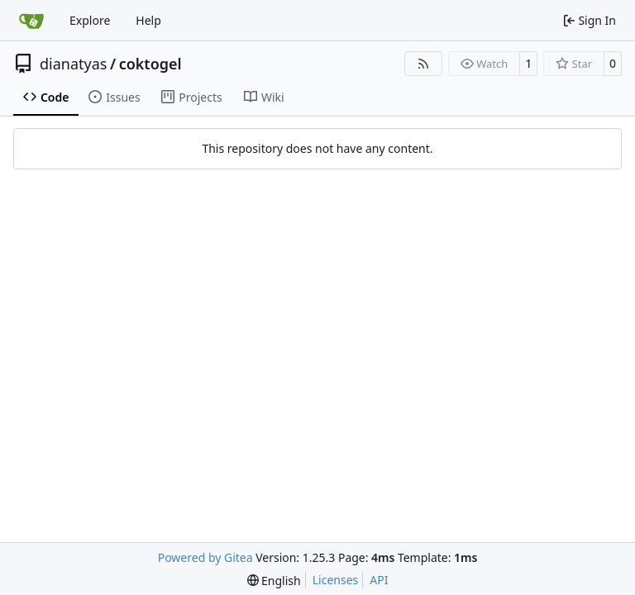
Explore (89, 20)
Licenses (336, 580)
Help (148, 20)
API (379, 580)
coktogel (150, 63)
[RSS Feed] (423, 63)
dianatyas (73, 63)
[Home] (31, 21)
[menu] (274, 580)
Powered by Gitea (205, 557)
